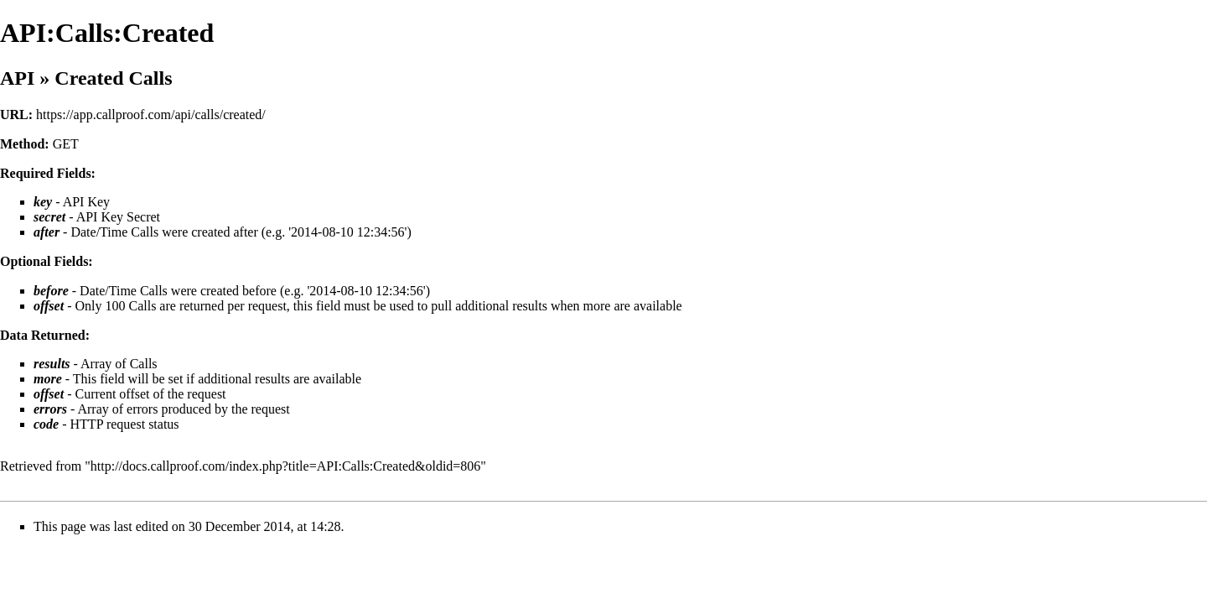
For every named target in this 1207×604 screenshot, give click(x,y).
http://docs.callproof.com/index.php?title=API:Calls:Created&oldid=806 (286, 466)
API (17, 78)
